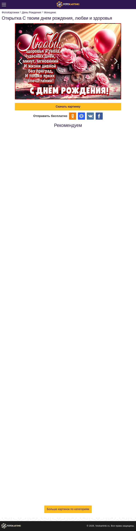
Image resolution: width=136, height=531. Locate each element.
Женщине (50, 12)
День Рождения (31, 12)
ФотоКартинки (10, 12)
